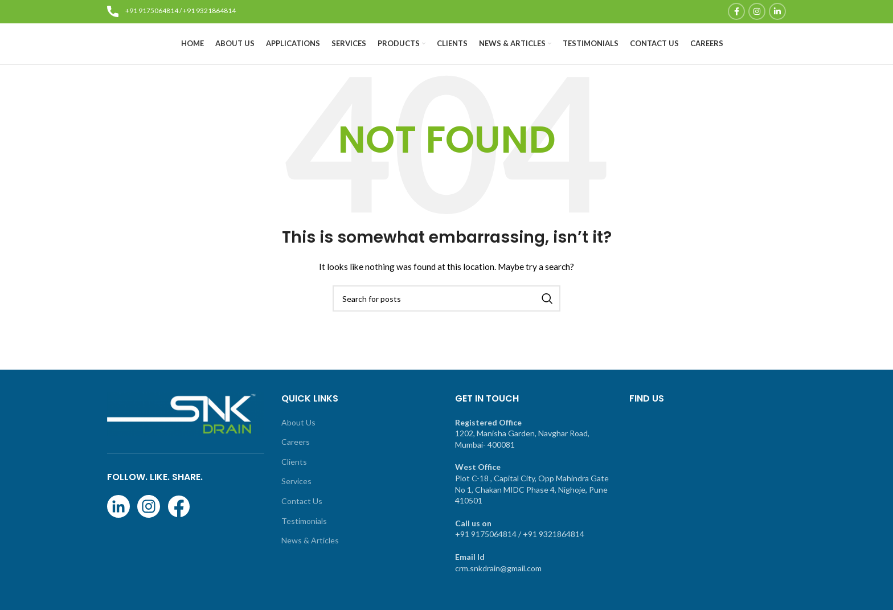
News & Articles (310, 559)
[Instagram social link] (756, 12)
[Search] (446, 317)
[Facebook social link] (736, 12)
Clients (294, 480)
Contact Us (301, 520)
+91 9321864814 (209, 11)
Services (296, 500)
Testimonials (304, 540)
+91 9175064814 (151, 11)
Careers (295, 460)
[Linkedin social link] (777, 12)
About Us (298, 441)
